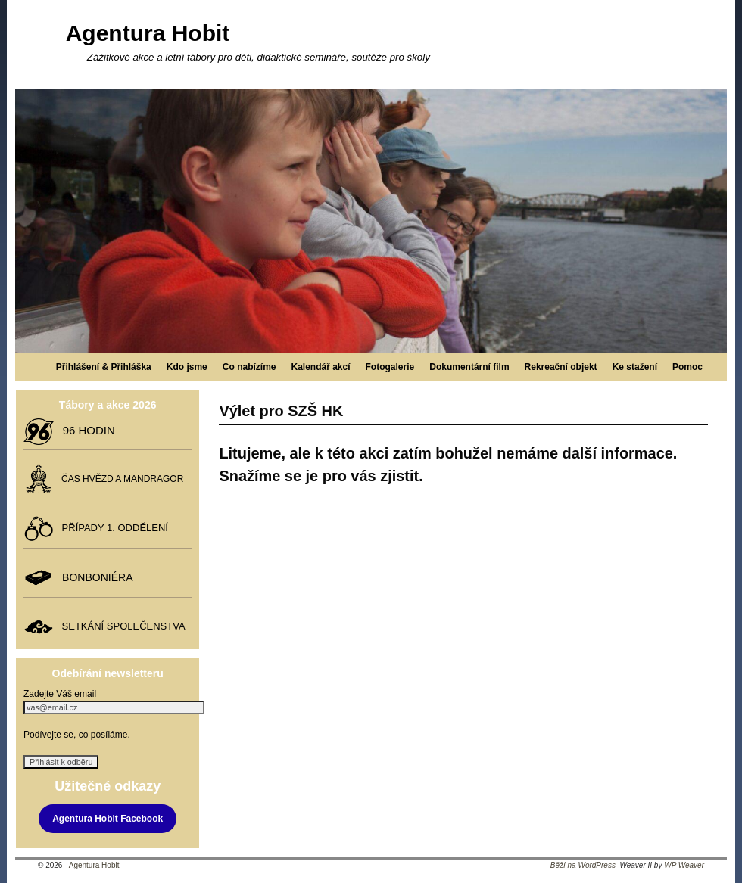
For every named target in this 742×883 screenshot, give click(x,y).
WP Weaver (684, 865)
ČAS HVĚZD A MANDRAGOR (119, 479)
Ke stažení (635, 367)
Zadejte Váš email (59, 694)
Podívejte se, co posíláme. (76, 734)
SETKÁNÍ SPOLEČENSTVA (120, 626)
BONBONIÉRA (94, 577)
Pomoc (687, 367)
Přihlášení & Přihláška (103, 367)
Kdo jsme (187, 367)
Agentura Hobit (148, 32)
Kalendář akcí (320, 367)
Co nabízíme (249, 367)
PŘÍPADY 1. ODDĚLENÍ (112, 527)
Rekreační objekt (561, 367)
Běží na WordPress (583, 865)
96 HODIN (85, 430)
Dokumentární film (469, 367)
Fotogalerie (390, 367)
